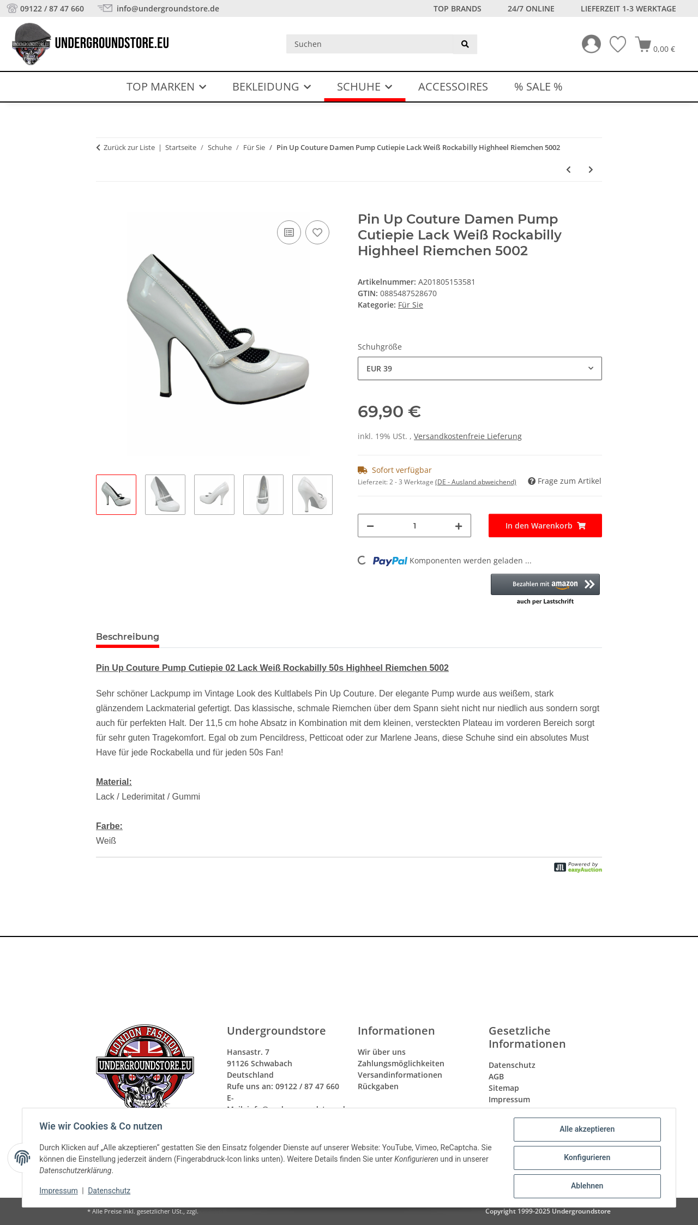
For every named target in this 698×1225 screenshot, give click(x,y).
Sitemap (504, 1088)
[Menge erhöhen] (459, 525)
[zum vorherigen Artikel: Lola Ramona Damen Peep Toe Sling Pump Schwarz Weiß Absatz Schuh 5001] (568, 169)
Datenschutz (109, 1191)
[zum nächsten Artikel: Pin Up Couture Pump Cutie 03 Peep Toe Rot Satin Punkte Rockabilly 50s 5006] (591, 169)
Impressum (59, 1191)
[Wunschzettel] (613, 44)
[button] (587, 44)
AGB (496, 1076)
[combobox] (480, 368)
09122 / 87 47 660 (52, 8)
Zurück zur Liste (129, 147)
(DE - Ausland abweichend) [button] (475, 482)
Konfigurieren (586, 1158)
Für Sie (410, 304)
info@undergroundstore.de (167, 8)
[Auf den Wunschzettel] (317, 232)
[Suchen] (370, 43)
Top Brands (458, 8)
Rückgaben (378, 1086)
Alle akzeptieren (586, 1129)
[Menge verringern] (370, 525)
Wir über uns (382, 1052)
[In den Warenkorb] (104, 206)
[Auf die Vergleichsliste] (289, 232)
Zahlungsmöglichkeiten (401, 1063)
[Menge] (414, 525)
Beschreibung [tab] (127, 637)
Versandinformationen (400, 1075)
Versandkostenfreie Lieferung (468, 436)
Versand (212, 1211)
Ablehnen (586, 1186)
